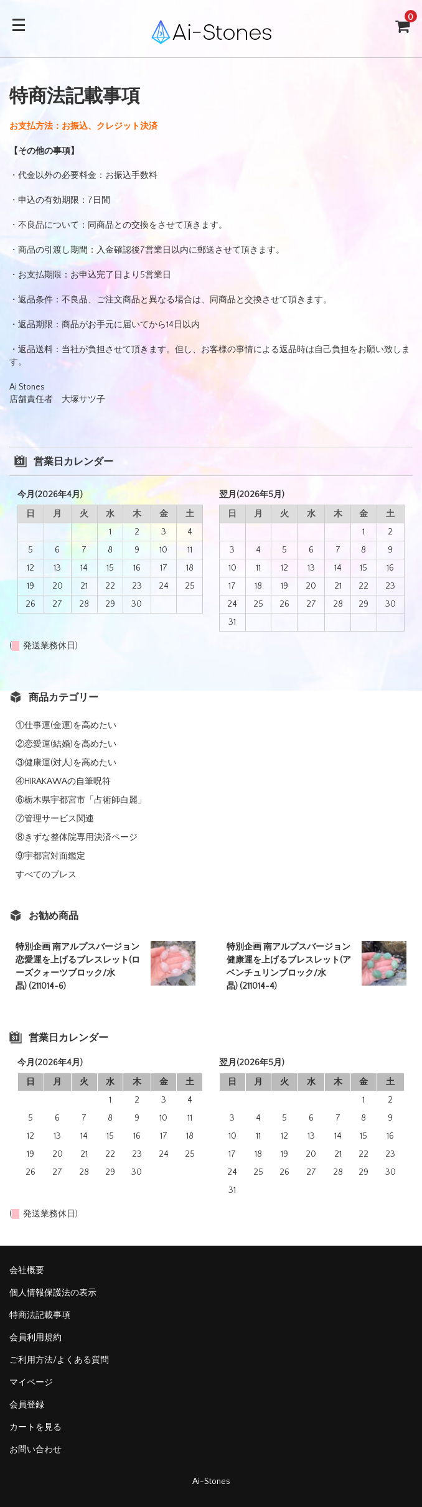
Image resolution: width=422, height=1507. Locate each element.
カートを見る (35, 1427)
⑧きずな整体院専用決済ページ (77, 837)
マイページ (31, 1383)
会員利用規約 (35, 1338)
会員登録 (26, 1405)
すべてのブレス (46, 875)
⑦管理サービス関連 (55, 819)
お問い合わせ (35, 1450)
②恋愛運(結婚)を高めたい (66, 744)
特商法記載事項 (39, 1315)
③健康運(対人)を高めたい (66, 763)
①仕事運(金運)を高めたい (66, 725)
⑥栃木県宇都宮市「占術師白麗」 (81, 800)
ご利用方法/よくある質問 (59, 1360)
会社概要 (26, 1271)
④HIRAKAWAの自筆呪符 (63, 781)
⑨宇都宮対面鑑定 (50, 856)
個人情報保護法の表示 (52, 1293)
